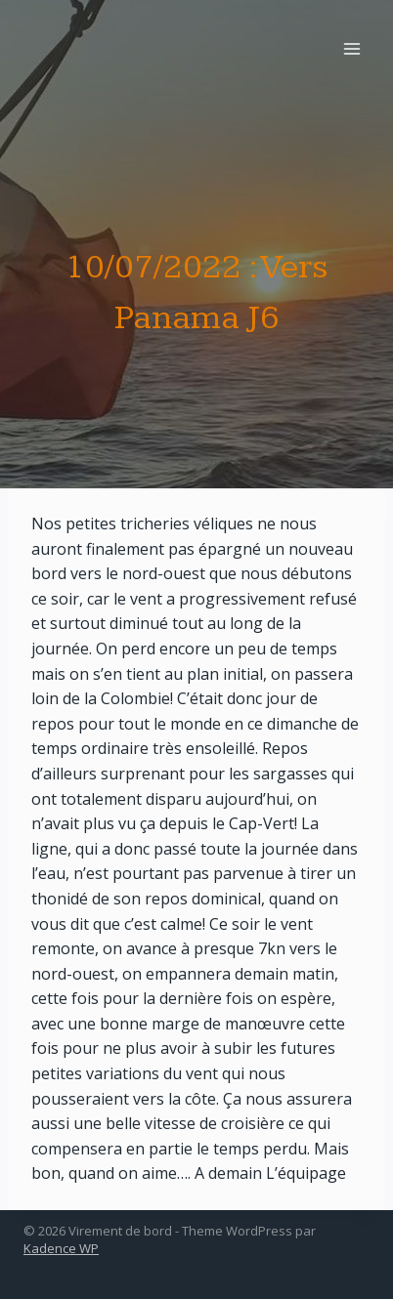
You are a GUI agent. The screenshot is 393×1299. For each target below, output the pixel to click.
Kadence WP (61, 1248)
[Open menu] (351, 48)
